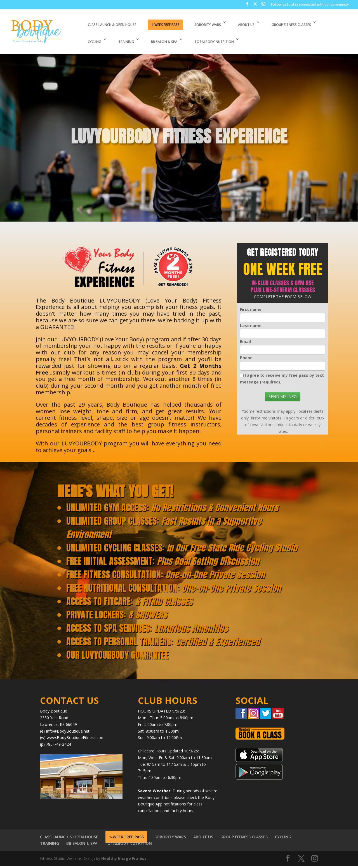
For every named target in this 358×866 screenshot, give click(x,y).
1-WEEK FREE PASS (165, 24)
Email (245, 341)
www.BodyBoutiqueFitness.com (76, 737)
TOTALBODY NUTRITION (214, 41)
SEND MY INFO (282, 396)
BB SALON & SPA (164, 41)
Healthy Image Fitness (124, 858)
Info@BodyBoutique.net (68, 731)
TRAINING (126, 41)
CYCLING (94, 41)
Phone (246, 357)
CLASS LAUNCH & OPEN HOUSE (112, 24)
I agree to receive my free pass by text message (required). (282, 379)
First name (251, 309)
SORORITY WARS (207, 24)
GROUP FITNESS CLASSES (291, 24)
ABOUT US (246, 24)
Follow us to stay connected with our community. (310, 5)
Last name (251, 325)
